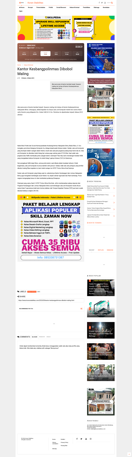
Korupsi (30, 7)
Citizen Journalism (55, 443)
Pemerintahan (40, 7)
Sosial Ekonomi (61, 7)
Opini (20, 11)
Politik (51, 7)
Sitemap (54, 448)
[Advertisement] (31, 92)
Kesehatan (106, 7)
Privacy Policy (64, 442)
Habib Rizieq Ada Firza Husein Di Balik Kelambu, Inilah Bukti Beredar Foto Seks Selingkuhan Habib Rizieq (99, 289)
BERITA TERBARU (94, 223)
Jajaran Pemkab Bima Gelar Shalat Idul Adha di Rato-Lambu (100, 376)
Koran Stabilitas (35, 2)
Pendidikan (86, 7)
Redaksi (63, 439)
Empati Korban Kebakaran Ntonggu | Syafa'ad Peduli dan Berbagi (101, 333)
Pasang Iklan (64, 445)
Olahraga (96, 7)
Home (21, 7)
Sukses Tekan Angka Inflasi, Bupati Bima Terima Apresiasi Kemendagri (101, 354)
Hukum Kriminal (74, 7)
